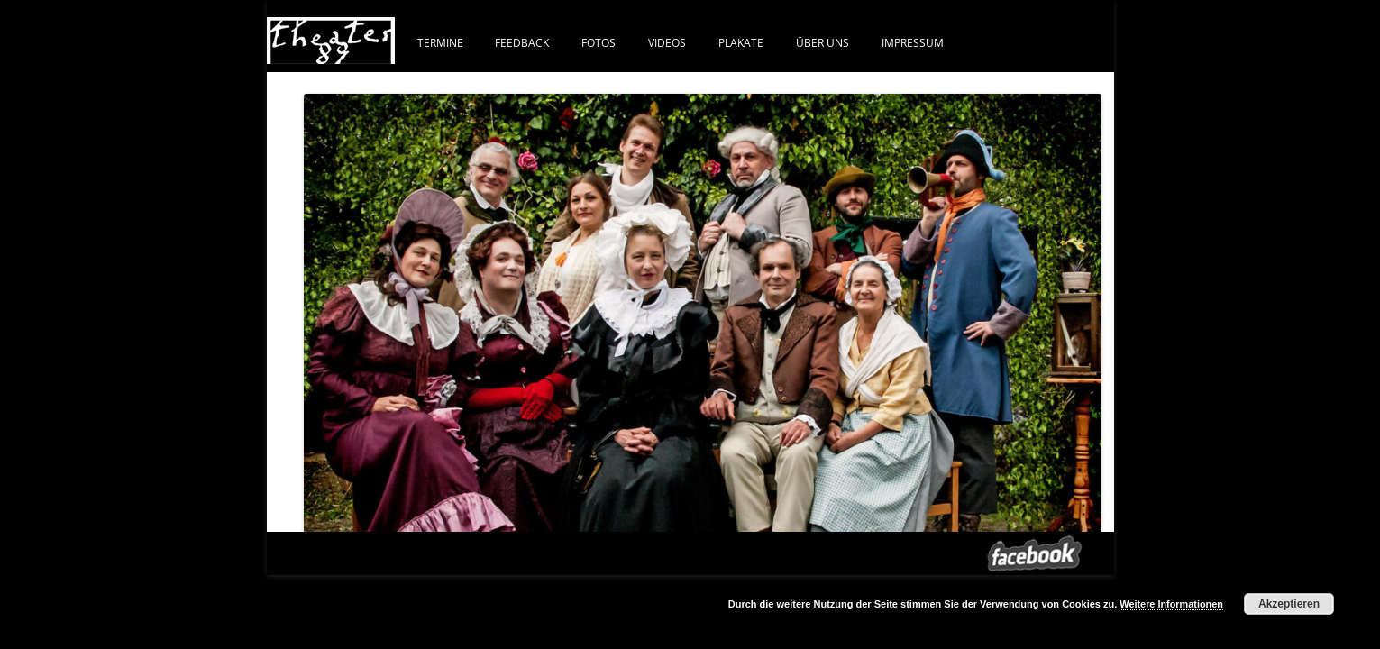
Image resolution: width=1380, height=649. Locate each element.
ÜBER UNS (822, 42)
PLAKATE (740, 42)
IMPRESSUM (913, 42)
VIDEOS (667, 42)
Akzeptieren (1289, 604)
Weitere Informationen (1171, 604)
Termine (440, 42)
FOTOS (598, 42)
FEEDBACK (522, 42)
